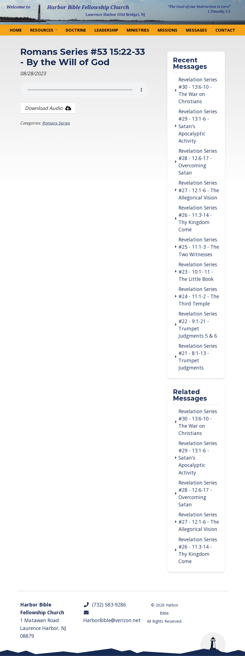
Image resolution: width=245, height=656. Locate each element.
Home (16, 30)
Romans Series (56, 123)
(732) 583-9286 (104, 604)
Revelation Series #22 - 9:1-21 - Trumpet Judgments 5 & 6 (198, 324)
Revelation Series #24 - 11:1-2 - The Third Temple (199, 296)
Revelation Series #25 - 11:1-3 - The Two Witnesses (199, 246)
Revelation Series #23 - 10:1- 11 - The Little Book (198, 271)
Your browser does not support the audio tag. (84, 89)
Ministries (138, 30)
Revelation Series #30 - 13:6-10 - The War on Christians (198, 90)
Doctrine (76, 30)
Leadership (106, 30)
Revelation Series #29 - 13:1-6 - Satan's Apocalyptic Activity (198, 126)
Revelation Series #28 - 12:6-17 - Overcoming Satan (198, 161)
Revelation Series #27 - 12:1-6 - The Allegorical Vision (199, 190)
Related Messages (190, 395)
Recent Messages (190, 63)
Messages (196, 30)
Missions (167, 30)
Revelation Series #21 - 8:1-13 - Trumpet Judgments (198, 356)
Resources (41, 30)
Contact (225, 30)
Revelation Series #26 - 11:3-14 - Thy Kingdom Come (198, 218)
